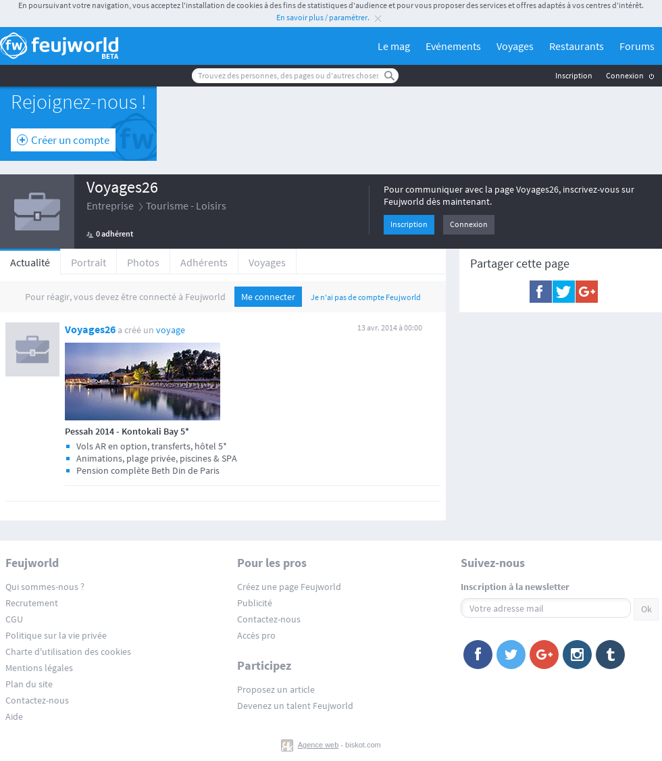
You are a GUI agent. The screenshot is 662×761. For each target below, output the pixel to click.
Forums (637, 46)
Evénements (453, 46)
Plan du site (29, 684)
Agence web (318, 745)
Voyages (515, 46)
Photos (143, 262)
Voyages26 (122, 186)
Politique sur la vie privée (56, 635)
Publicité (254, 603)
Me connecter (268, 297)
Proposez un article (276, 689)
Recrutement (31, 603)
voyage (170, 330)
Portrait (88, 262)
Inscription (573, 75)
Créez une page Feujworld (289, 587)
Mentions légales (39, 668)
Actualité (30, 262)
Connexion (625, 75)
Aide (14, 716)
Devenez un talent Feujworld (295, 705)
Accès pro (256, 635)
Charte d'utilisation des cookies (68, 651)
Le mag (394, 46)
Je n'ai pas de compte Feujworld (366, 297)
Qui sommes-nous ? (44, 587)
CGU (14, 619)
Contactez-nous (37, 700)
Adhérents (204, 262)
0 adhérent (114, 233)
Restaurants (576, 46)
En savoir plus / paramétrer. (323, 17)
